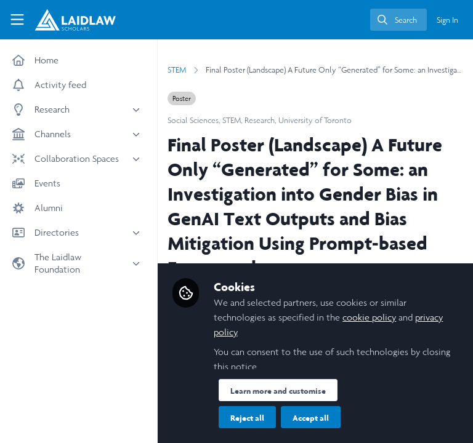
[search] (398, 20)
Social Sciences (193, 120)
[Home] (75, 19)
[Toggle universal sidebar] (17, 19)
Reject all (247, 417)
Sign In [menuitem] (447, 20)
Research (260, 120)
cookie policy (369, 317)
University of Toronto (315, 120)
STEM (177, 70)
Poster (181, 98)
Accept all (311, 417)
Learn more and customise (278, 390)
